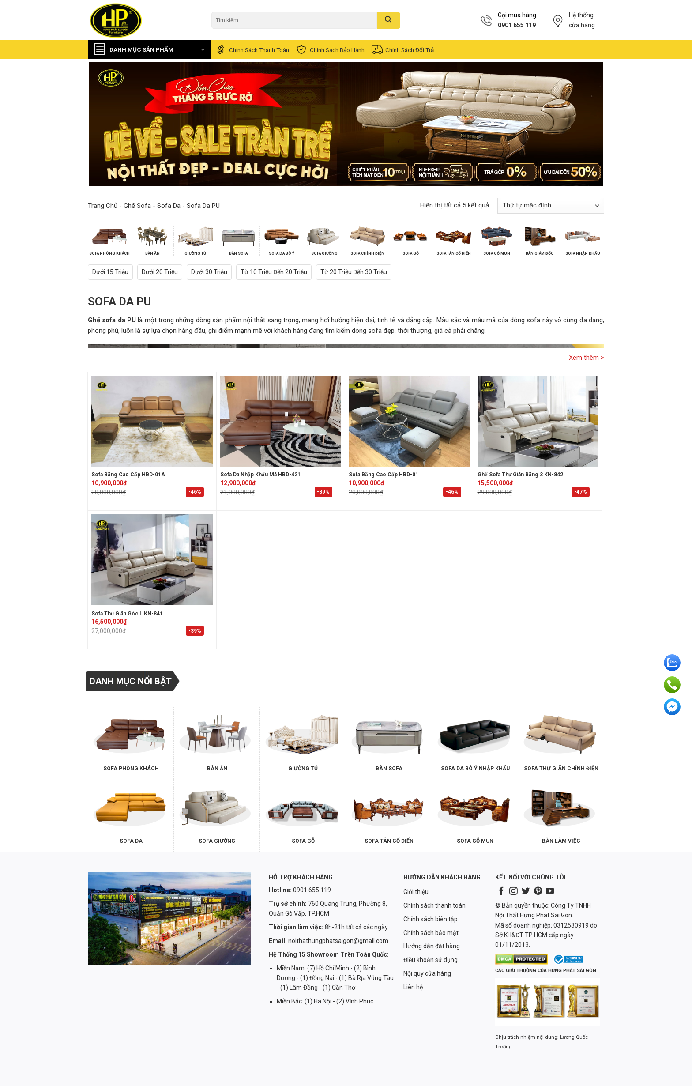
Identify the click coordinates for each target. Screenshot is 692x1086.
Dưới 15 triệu (110, 271)
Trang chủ (102, 206)
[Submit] (388, 20)
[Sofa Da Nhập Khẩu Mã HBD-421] (281, 421)
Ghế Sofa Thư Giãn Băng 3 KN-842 (520, 474)
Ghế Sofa (137, 206)
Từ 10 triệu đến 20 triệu (274, 271)
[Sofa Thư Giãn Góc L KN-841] (152, 559)
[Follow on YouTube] (550, 891)
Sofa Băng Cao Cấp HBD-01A (128, 474)
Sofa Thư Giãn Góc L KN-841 (127, 614)
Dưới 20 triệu (160, 271)
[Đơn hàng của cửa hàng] (550, 206)
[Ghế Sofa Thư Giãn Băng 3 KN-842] (538, 421)
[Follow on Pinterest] (538, 891)
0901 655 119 (517, 25)
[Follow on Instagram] (513, 891)
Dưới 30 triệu (209, 271)
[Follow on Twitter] (526, 891)
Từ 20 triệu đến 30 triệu (353, 271)
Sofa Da (169, 206)
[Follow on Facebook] (501, 891)
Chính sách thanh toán (251, 49)
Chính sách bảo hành (330, 49)
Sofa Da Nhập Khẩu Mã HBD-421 (260, 474)
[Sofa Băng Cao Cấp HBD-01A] (152, 421)
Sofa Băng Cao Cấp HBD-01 (383, 474)
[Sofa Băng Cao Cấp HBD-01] (409, 421)
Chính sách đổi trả (402, 49)
